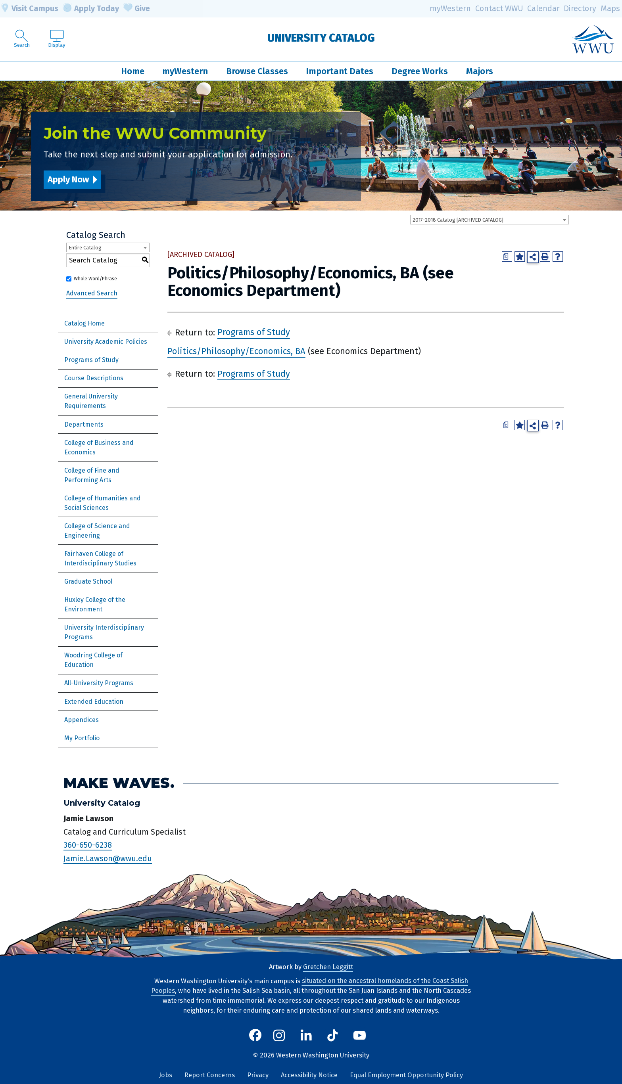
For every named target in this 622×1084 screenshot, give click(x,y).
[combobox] (489, 219)
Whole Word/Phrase (95, 279)
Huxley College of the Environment (94, 604)
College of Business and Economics (99, 447)
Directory (580, 8)
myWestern (450, 8)
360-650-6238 (87, 845)
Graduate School (88, 581)
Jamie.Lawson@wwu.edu (107, 858)
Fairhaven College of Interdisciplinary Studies (100, 558)
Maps (610, 8)
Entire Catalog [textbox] (85, 248)
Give (136, 9)
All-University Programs (98, 683)
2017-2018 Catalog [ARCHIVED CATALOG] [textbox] (458, 220)
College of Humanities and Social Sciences (102, 502)
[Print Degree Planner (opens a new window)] (507, 256)
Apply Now (68, 179)
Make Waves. (119, 782)
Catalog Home (84, 323)
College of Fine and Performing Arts (91, 475)
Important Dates (339, 71)
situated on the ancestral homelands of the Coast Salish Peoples (309, 986)
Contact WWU (499, 8)
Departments (84, 424)
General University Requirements (91, 401)
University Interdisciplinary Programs (104, 632)
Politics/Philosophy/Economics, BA (236, 351)
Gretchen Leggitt (328, 967)
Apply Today (91, 9)
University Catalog (321, 37)
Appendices (81, 720)
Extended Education (93, 701)
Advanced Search (91, 293)
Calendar (543, 8)
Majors (479, 71)
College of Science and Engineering (97, 530)
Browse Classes (257, 71)
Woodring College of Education (93, 659)
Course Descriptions (93, 378)
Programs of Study (91, 360)
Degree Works (420, 71)
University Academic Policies (105, 341)
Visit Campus (29, 9)
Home (132, 71)
